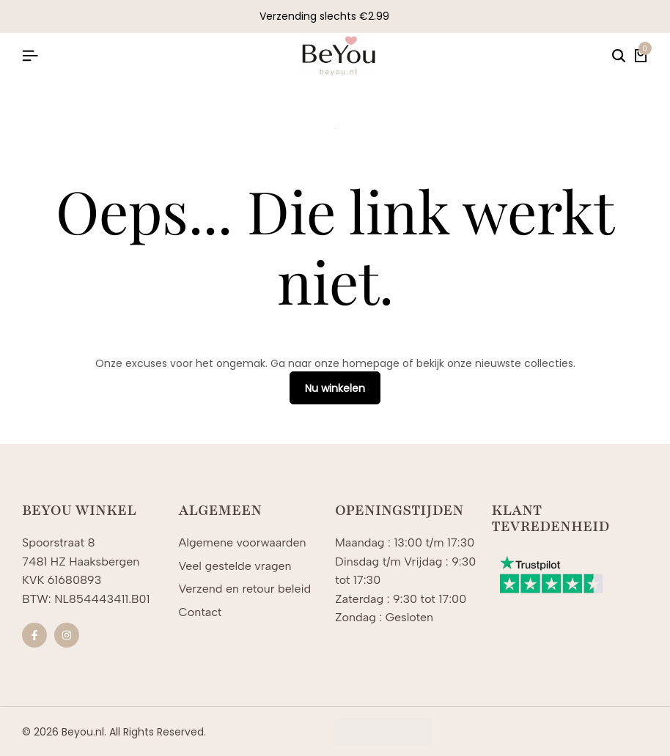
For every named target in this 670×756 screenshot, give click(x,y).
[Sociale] (34, 635)
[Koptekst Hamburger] (30, 56)
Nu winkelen (335, 388)
